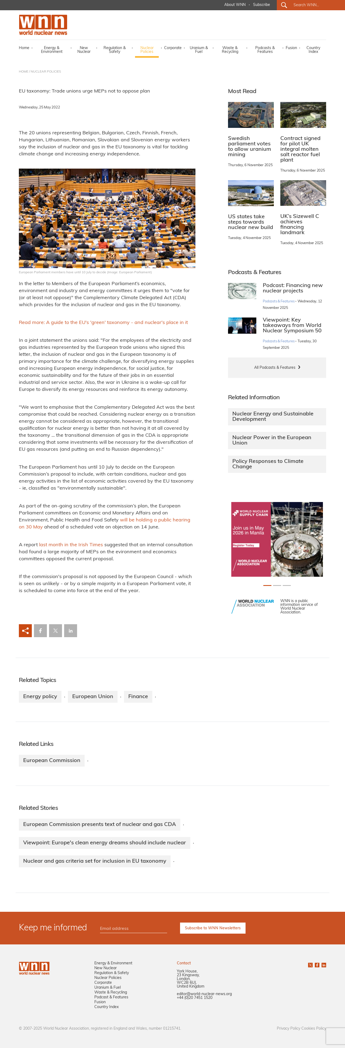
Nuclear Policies (147, 50)
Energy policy (40, 696)
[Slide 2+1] (287, 585)
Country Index (313, 50)
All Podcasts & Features (274, 368)
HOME (23, 71)
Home (24, 48)
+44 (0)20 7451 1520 (194, 998)
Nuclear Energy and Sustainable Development (272, 416)
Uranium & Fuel (199, 50)
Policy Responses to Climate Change (267, 464)
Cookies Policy (313, 1029)
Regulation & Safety (115, 50)
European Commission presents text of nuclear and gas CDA (99, 824)
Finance (138, 696)
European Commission (51, 760)
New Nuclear (84, 50)
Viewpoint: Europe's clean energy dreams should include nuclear (104, 843)
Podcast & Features (111, 997)
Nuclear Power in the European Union (271, 440)
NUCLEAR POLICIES (46, 71)
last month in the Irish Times (71, 545)
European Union (92, 696)
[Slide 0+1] (267, 585)
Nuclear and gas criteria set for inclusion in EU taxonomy (94, 861)
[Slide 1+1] (277, 585)
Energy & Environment (52, 50)
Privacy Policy (288, 1029)
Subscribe (261, 5)
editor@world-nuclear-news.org (204, 994)
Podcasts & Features (265, 50)
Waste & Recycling (230, 50)
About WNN (235, 5)
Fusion (291, 48)
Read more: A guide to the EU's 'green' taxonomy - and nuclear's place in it (103, 322)
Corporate (173, 48)
